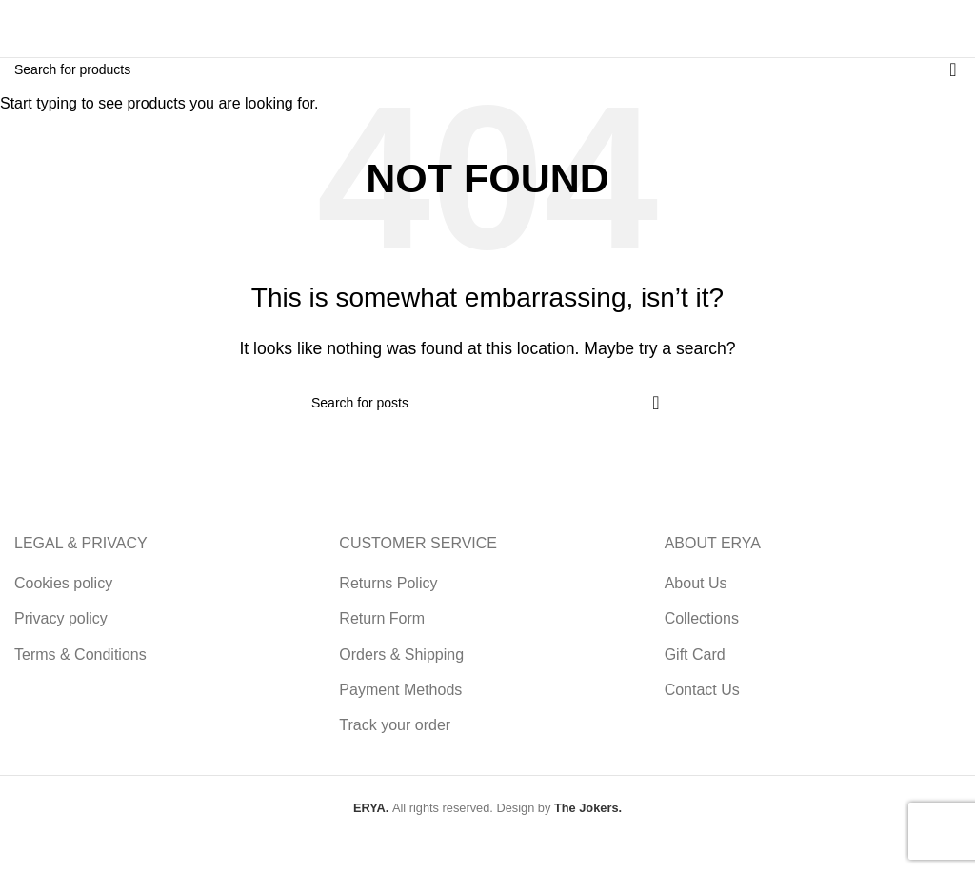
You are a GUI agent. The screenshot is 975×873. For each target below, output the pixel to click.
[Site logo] (61, 27)
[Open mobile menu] (942, 29)
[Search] (767, 29)
